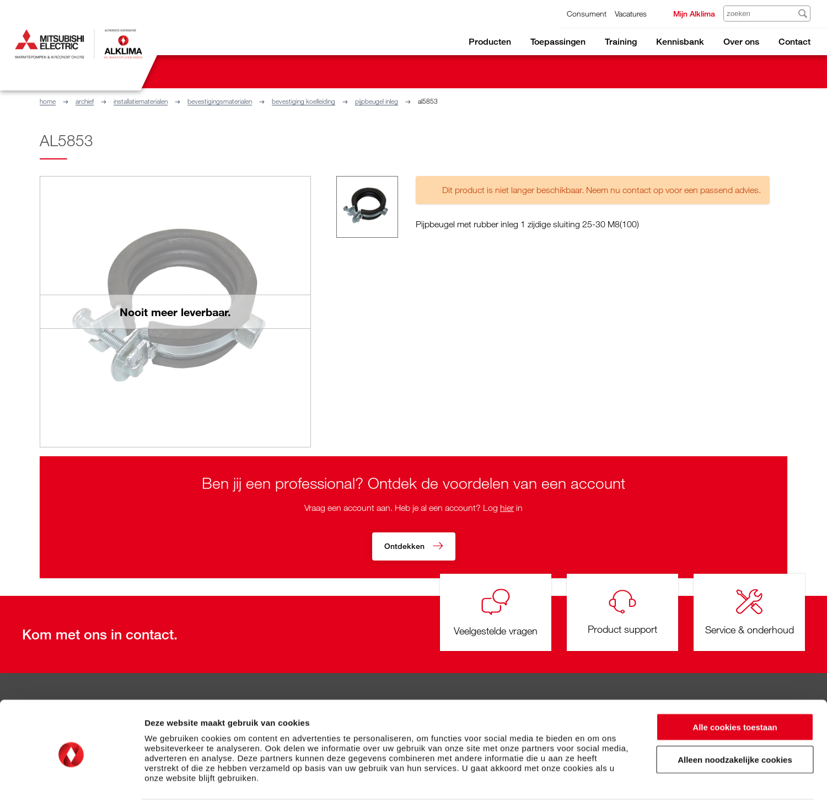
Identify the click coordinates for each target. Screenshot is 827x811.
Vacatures (631, 13)
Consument (586, 13)
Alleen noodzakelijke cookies (735, 728)
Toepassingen (558, 41)
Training (621, 41)
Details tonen (596, 789)
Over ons (741, 41)
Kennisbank (680, 41)
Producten (490, 41)
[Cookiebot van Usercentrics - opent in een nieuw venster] (71, 789)
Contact (794, 41)
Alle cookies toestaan (734, 695)
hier (507, 508)
